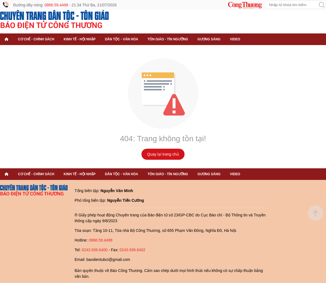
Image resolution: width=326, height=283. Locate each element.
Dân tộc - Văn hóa (121, 39)
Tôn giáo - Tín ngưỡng (168, 39)
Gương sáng (209, 39)
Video (235, 39)
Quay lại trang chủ (163, 154)
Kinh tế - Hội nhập (79, 39)
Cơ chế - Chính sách (36, 39)
